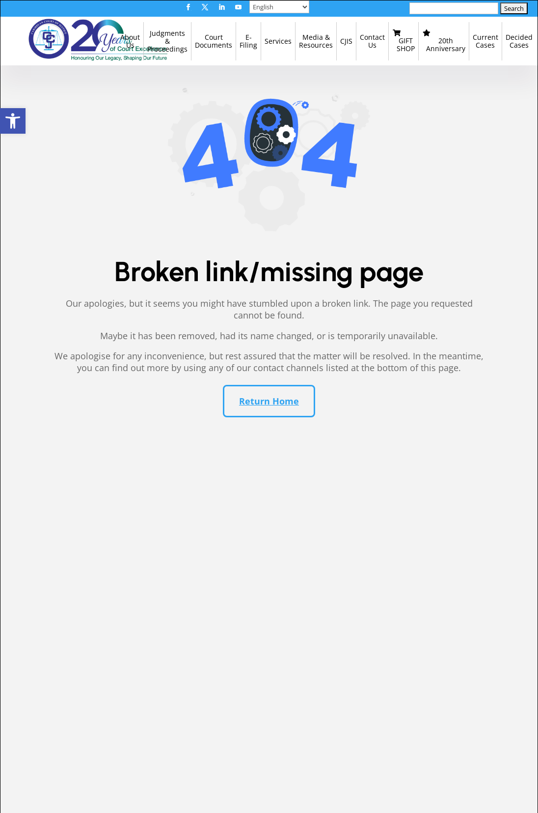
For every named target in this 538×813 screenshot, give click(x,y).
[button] (188, 7)
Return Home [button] (269, 412)
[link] (13, 121)
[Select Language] (279, 6)
